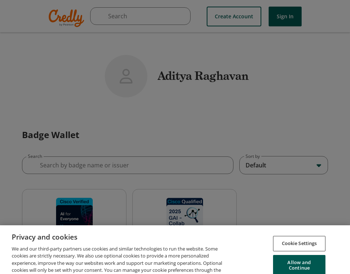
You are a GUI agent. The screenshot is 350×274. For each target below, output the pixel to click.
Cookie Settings (299, 255)
